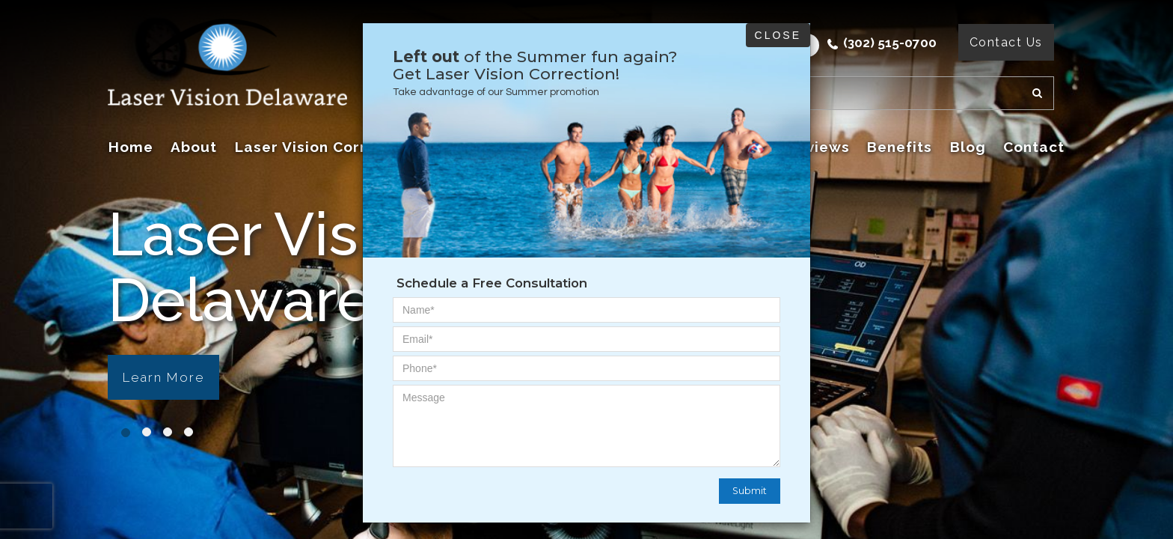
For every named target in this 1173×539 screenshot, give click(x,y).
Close (778, 35)
